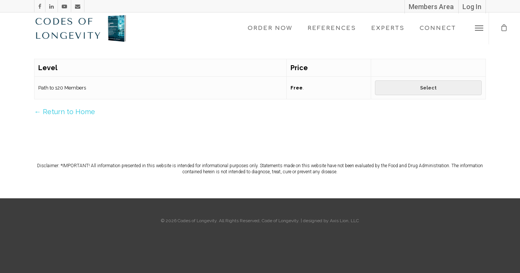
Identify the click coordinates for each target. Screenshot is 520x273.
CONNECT (438, 28)
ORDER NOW (270, 28)
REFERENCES (332, 28)
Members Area (431, 7)
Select (428, 88)
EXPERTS (387, 28)
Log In (471, 7)
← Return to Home (64, 112)
